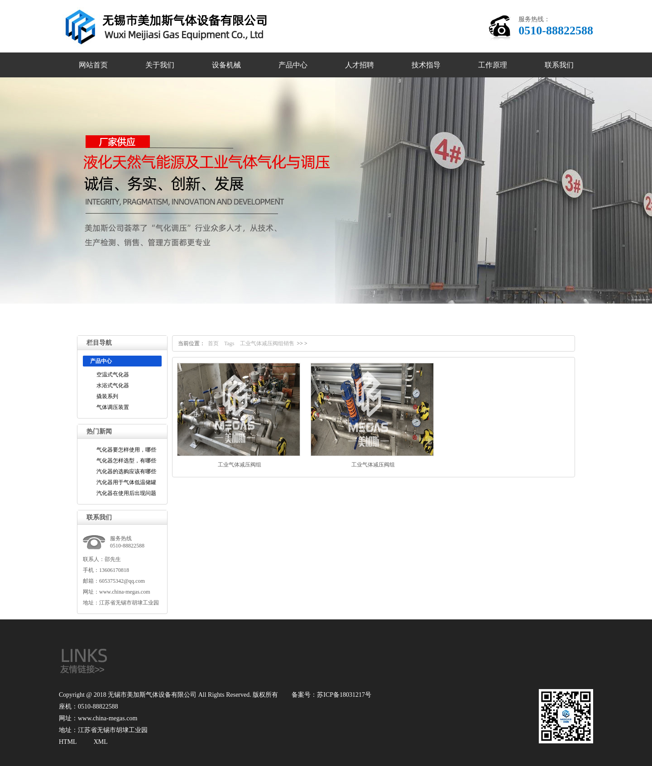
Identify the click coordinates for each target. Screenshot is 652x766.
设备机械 (226, 65)
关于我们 (159, 65)
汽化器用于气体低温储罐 (126, 482)
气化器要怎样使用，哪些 (126, 450)
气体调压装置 (112, 407)
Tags (229, 343)
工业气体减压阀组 (239, 465)
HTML (68, 741)
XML (101, 741)
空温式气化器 (112, 374)
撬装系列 (107, 396)
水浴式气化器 (112, 385)
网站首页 (93, 65)
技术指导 (426, 65)
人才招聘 (359, 65)
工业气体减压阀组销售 (267, 343)
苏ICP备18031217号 (344, 694)
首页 (213, 343)
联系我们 (559, 65)
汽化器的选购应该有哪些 (126, 471)
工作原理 (492, 65)
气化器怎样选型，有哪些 (126, 460)
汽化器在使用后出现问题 (126, 493)
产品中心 (292, 65)
